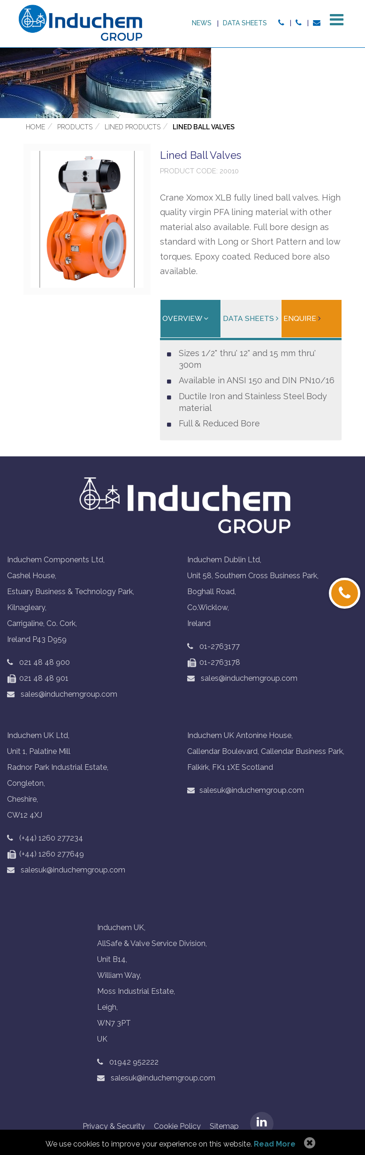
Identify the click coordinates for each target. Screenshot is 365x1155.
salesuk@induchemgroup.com (66, 870)
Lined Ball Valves (204, 128)
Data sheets (243, 23)
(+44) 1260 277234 (51, 839)
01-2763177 (219, 647)
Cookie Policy (177, 1127)
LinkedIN (262, 1124)
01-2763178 (213, 663)
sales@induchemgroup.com (62, 695)
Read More (275, 1144)
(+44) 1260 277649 (45, 854)
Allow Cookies (308, 1143)
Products (74, 128)
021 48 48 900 (44, 663)
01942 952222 (134, 1062)
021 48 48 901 (37, 679)
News (200, 23)
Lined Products (132, 128)
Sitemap (224, 1127)
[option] (182, 84)
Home (35, 128)
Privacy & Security (114, 1127)
